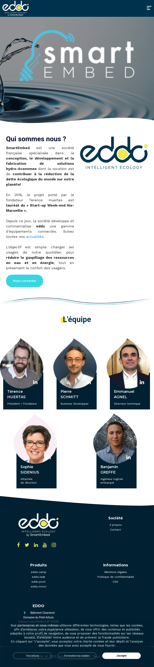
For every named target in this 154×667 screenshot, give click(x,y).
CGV (115, 581)
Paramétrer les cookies (76, 655)
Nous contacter (24, 281)
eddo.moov (38, 586)
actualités (35, 236)
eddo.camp (38, 572)
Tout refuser (32, 655)
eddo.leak (38, 576)
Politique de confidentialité (115, 576)
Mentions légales (115, 572)
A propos (115, 524)
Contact (115, 529)
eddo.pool (38, 581)
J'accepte (121, 655)
